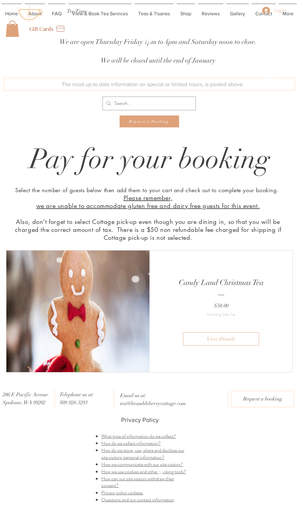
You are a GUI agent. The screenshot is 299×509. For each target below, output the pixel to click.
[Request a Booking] (149, 121)
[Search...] (148, 103)
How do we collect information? (131, 443)
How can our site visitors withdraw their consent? (137, 482)
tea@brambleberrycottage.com (153, 403)
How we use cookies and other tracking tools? (143, 471)
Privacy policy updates (122, 492)
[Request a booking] (263, 399)
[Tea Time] (76, 11)
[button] (12, 28)
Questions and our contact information (137, 499)
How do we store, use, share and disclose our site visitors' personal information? (142, 453)
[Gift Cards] (47, 28)
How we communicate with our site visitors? (142, 464)
